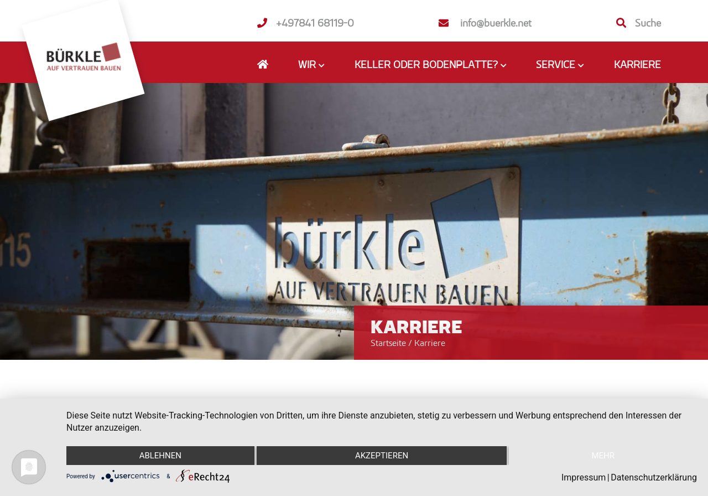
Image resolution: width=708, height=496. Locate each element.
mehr (603, 456)
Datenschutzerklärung (654, 477)
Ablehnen (160, 456)
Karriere (637, 64)
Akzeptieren (381, 456)
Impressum (583, 477)
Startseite (388, 343)
